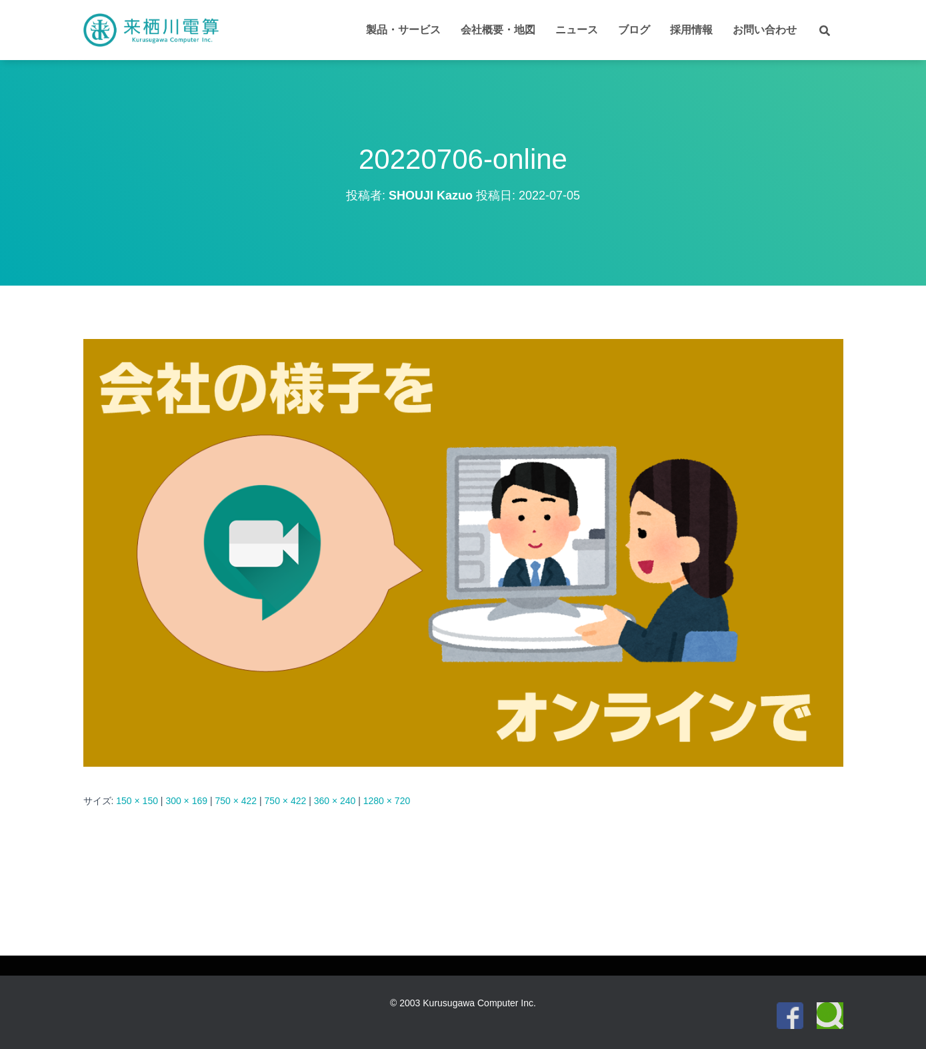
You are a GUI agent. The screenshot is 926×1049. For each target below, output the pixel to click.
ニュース (576, 29)
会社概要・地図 (498, 29)
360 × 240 (335, 800)
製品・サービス (403, 29)
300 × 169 (186, 800)
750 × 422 (236, 800)
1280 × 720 (386, 800)
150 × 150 (137, 800)
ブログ (634, 29)
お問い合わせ (765, 29)
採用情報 (691, 29)
